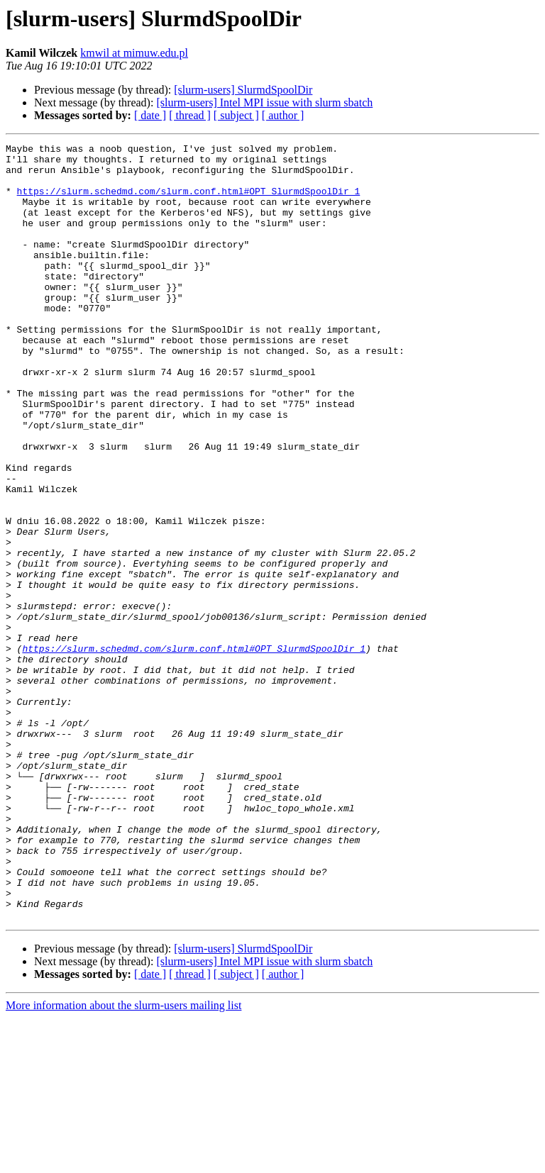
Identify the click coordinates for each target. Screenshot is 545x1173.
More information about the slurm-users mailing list (123, 1161)
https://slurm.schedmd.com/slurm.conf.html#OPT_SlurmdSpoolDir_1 (188, 201)
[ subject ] (236, 115)
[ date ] (150, 115)
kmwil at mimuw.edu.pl (134, 53)
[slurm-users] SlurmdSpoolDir (243, 90)
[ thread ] (190, 115)
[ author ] (283, 115)
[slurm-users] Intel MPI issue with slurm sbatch (264, 102)
